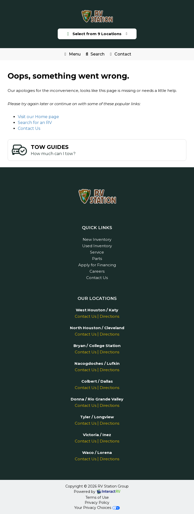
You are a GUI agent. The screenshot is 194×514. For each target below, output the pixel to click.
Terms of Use (97, 497)
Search (94, 55)
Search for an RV (35, 122)
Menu (73, 55)
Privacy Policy (97, 502)
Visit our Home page (38, 116)
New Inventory (97, 239)
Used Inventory (97, 245)
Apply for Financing (97, 264)
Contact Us (29, 128)
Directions (109, 316)
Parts (97, 258)
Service (97, 252)
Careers (97, 271)
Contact (119, 55)
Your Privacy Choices (97, 507)
